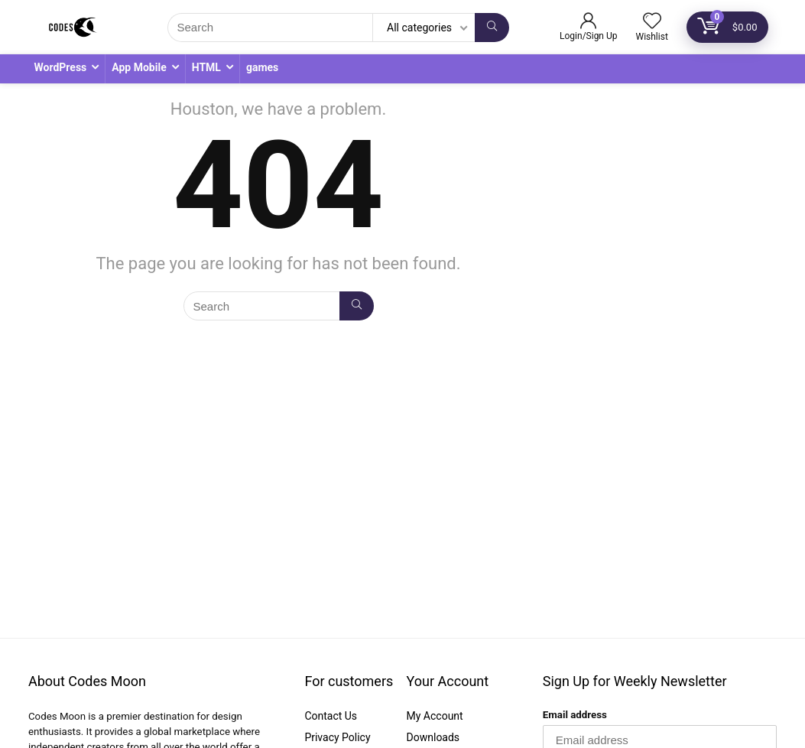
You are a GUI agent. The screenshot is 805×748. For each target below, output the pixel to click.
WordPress (60, 67)
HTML (206, 67)
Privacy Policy (337, 737)
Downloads (433, 737)
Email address (575, 714)
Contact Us (330, 716)
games (262, 67)
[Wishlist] (652, 22)
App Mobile (139, 67)
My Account (435, 716)
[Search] (492, 27)
